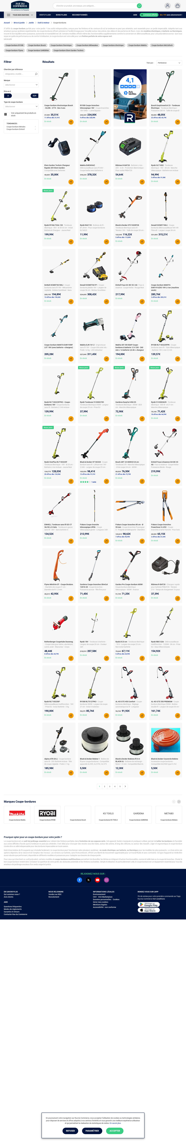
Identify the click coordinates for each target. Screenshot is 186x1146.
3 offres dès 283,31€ (158, 297)
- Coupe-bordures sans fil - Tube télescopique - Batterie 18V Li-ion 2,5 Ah (165, 347)
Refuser (70, 1131)
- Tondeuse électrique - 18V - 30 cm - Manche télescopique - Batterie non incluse (164, 167)
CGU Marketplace (105, 897)
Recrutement (53, 897)
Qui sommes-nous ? (12, 894)
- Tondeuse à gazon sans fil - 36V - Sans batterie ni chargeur (58, 529)
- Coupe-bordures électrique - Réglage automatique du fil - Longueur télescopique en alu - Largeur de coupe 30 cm (129, 707)
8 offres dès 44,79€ (51, 654)
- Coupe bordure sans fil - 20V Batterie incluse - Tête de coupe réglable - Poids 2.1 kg (58, 761)
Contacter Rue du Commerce (15, 914)
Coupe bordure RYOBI (14, 45)
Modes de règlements (13, 909)
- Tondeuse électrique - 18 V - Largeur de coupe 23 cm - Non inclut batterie (130, 644)
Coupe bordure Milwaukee (87, 45)
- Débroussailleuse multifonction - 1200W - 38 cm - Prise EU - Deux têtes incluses (165, 644)
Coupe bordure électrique (113, 45)
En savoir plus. (115, 1123)
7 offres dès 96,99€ (123, 537)
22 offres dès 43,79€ (158, 118)
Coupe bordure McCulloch (162, 45)
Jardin (31, 23)
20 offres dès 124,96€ (52, 474)
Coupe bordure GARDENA (38, 50)
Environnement (99, 894)
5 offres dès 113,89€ (123, 237)
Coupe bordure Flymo (14, 50)
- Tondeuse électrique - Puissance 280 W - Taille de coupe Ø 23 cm (165, 110)
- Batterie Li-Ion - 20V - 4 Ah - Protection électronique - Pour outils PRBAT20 (130, 167)
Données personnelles (102, 899)
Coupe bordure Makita (138, 45)
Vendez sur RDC (54, 894)
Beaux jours (48, 191)
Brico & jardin (19, 23)
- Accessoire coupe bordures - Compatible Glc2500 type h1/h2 (165, 761)
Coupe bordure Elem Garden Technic (68, 50)
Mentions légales (100, 905)
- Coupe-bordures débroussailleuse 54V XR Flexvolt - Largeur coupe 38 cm (164, 227)
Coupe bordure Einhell (16, 129)
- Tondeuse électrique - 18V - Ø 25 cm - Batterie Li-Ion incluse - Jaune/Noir (58, 464)
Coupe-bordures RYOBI (47, 820)
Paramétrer (92, 1131)
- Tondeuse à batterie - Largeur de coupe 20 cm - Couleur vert (93, 644)
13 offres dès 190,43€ (52, 297)
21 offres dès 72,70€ (123, 474)
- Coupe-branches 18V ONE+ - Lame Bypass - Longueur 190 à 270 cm (94, 110)
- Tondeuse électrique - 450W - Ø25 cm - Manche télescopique (129, 404)
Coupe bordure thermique (61, 45)
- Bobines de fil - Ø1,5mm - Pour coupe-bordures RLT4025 (92, 227)
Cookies (116, 899)
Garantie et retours (11, 912)
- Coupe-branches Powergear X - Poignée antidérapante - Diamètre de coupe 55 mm (130, 529)
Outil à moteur (43, 23)
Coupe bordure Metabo (16, 127)
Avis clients (8, 897)
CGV (95, 897)
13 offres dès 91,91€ (87, 474)
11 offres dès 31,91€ (52, 118)
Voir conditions (159, 899)
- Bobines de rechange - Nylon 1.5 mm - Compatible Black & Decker (129, 764)
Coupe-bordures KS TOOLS (108, 820)
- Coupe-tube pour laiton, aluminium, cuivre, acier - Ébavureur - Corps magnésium (58, 646)
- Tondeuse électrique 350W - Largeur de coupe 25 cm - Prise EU (94, 404)
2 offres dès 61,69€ (158, 537)
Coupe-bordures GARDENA (138, 820)
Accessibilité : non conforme (104, 907)
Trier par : (150, 63)
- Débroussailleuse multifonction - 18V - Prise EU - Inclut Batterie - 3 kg (58, 704)
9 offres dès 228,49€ (87, 118)
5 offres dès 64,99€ (123, 654)
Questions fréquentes (13, 907)
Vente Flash (45, 15)
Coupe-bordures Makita (17, 820)
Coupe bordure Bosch (37, 45)
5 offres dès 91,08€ (158, 177)
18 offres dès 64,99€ (158, 414)
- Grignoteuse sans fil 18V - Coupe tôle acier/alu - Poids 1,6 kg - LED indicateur (93, 347)
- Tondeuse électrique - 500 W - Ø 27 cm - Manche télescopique (163, 404)
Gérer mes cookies (100, 902)
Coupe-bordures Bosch (78, 820)
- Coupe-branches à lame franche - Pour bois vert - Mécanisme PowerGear (165, 529)
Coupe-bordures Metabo (169, 820)
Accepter (115, 1131)
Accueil (7, 23)
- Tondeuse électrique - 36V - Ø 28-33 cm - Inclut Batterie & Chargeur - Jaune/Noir (58, 227)
